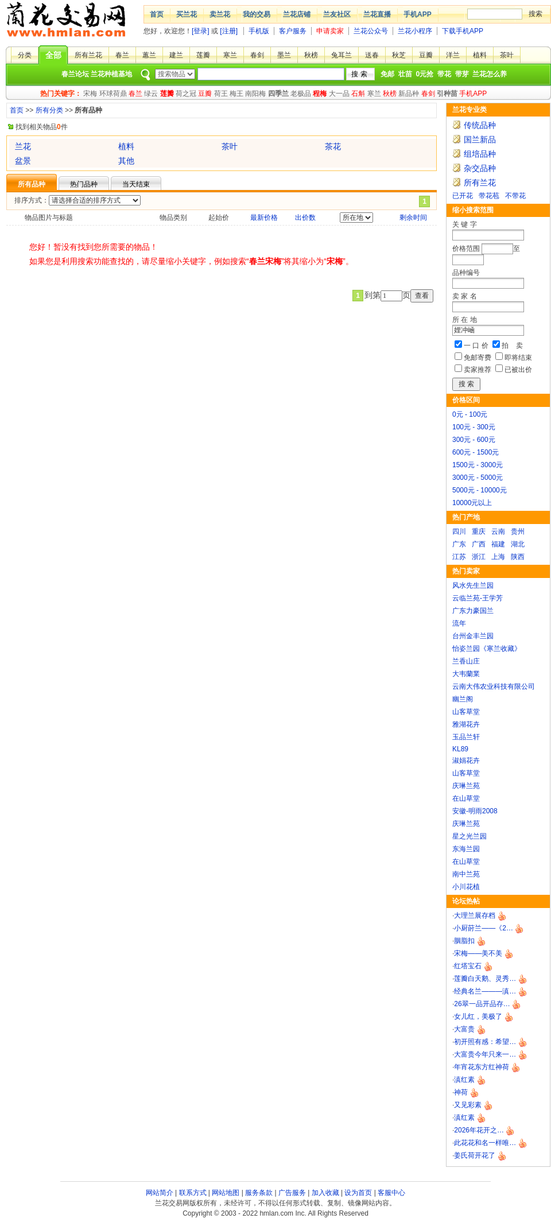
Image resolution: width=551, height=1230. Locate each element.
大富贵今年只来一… (485, 1054)
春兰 (122, 55)
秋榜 (311, 55)
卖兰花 (219, 14)
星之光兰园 (469, 836)
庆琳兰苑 (466, 786)
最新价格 (264, 218)
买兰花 (186, 14)
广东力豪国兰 (473, 611)
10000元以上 (472, 503)
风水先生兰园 (473, 585)
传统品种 (480, 125)
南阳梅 (255, 94)
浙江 (479, 557)
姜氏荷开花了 (474, 1155)
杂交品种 (480, 168)
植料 (480, 55)
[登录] (200, 31)
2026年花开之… (479, 1130)
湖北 (518, 544)
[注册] (229, 31)
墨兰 (284, 55)
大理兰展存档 (474, 915)
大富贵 (464, 1029)
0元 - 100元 (469, 414)
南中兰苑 (466, 874)
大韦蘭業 (466, 674)
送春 (372, 55)
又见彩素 (468, 1105)
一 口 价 (476, 346)
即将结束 (518, 358)
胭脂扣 (464, 941)
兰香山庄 (466, 661)
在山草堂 (466, 798)
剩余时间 (413, 218)
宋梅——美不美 (478, 953)
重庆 (479, 531)
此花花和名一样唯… (485, 1143)
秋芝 (399, 55)
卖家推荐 (477, 370)
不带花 (515, 196)
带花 (444, 74)
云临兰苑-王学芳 (477, 598)
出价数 (305, 218)
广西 (479, 544)
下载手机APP (462, 31)
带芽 (462, 74)
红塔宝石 (468, 966)
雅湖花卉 (466, 724)
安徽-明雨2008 (475, 811)
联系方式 (193, 1193)
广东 (459, 544)
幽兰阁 (462, 699)
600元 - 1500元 (475, 452)
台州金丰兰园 (473, 636)
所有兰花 (88, 55)
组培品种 (480, 153)
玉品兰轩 (466, 737)
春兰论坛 (75, 74)
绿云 (151, 94)
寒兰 (230, 55)
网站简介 (159, 1193)
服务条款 (259, 1193)
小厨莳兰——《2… (483, 928)
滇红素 (464, 1080)
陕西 (518, 557)
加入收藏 (325, 1193)
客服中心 (391, 1193)
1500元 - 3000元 (477, 465)
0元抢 (425, 74)
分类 (25, 55)
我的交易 (256, 14)
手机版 (259, 31)
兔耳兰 (341, 55)
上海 (498, 557)
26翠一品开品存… (482, 1004)
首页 (157, 14)
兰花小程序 (415, 31)
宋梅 (90, 94)
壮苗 (405, 74)
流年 (459, 623)
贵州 (518, 531)
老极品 (300, 94)
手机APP (417, 14)
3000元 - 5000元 (477, 478)
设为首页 (358, 1193)
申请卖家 (330, 31)
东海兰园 (466, 849)
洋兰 (453, 55)
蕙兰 (149, 55)
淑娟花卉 (466, 760)
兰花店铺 (297, 14)
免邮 (387, 74)
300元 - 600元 (473, 440)
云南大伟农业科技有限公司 (493, 686)
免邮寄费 (477, 358)
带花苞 (489, 196)
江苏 (459, 557)
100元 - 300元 (473, 427)
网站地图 (225, 1193)
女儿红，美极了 (478, 1016)
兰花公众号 (371, 31)
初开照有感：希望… (485, 1042)
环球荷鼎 (113, 94)
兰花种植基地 (111, 74)
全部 (53, 55)
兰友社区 (337, 14)
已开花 (462, 196)
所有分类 (49, 110)
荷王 (221, 94)
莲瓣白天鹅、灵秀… (485, 979)
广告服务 (292, 1193)
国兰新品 (480, 139)
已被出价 (518, 370)
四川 (459, 531)
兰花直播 (377, 14)
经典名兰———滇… (485, 991)
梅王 (236, 94)
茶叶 (507, 55)
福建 (498, 544)
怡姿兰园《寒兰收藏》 (486, 649)
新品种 (408, 94)
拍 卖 (512, 346)
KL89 (460, 749)
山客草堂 (466, 712)
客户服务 (292, 31)
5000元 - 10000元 (479, 490)
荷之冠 (186, 94)
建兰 (176, 55)
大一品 (339, 94)
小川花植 (466, 887)
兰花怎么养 (489, 74)
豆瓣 (426, 55)
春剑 (257, 55)
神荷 (461, 1092)
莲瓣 (203, 55)
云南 (498, 531)
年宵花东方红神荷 (481, 1067)
